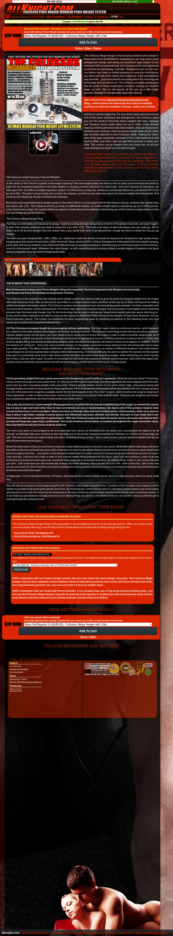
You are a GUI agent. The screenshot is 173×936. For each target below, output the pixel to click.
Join (38, 16)
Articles (90, 16)
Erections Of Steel (62, 933)
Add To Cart (88, 45)
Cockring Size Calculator (19, 672)
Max (128, 16)
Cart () (12, 16)
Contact (102, 16)
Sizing (78, 51)
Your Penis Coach (16, 675)
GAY (121, 16)
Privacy (24, 682)
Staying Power (108, 933)
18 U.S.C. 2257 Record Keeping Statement (26, 685)
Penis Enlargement (86, 933)
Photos (97, 51)
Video (87, 51)
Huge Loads (125, 933)
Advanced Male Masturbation (151, 933)
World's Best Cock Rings (35, 933)
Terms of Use (14, 682)
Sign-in (25, 16)
